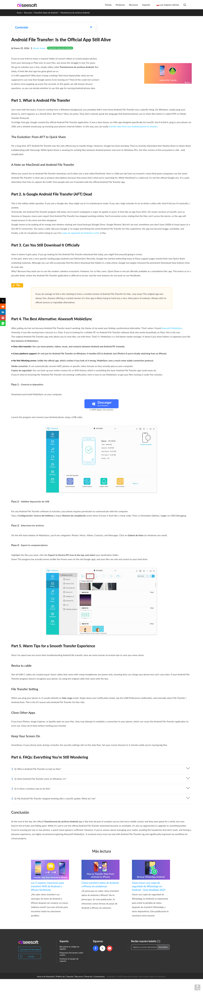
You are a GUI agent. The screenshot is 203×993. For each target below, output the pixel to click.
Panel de (88, 976)
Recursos (133, 4)
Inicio (19, 12)
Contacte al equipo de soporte (68, 960)
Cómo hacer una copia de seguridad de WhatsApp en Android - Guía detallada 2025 (149, 886)
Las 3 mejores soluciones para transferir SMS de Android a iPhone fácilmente (47, 886)
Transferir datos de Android (46, 12)
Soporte (146, 4)
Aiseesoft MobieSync (171, 328)
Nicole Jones (39, 48)
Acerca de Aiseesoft (45, 976)
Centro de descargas (31, 949)
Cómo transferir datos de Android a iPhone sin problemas (100, 884)
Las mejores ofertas (169, 4)
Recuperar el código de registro (69, 948)
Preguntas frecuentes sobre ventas (71, 954)
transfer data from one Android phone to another (133, 126)
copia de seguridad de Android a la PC (80, 233)
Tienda (108, 4)
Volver (198, 988)
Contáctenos (99, 976)
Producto (120, 4)
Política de (60, 976)
